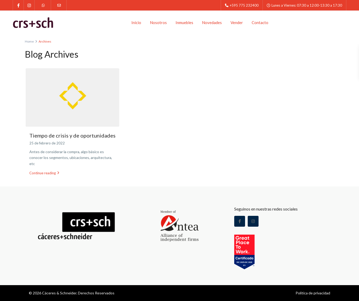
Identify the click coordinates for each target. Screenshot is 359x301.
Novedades (212, 22)
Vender (237, 22)
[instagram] (29, 5)
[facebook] (18, 5)
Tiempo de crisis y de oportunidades (72, 135)
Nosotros (158, 22)
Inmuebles (184, 22)
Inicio (136, 22)
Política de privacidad (313, 293)
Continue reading (44, 173)
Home (29, 41)
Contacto (260, 22)
